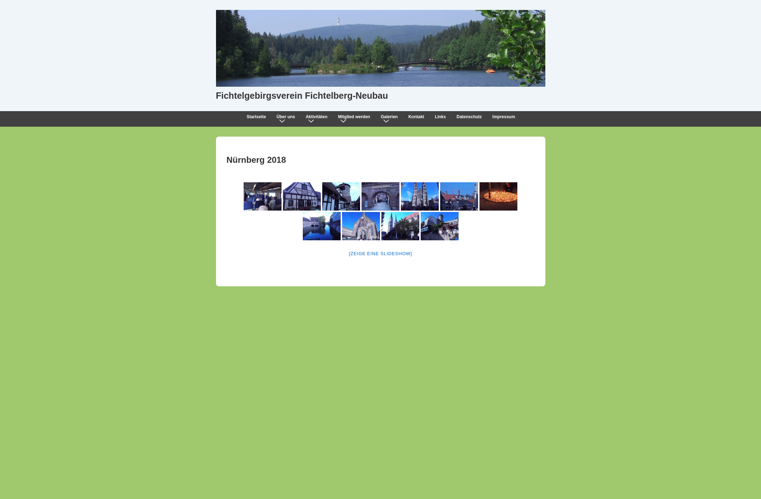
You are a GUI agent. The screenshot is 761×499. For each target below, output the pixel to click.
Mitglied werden (355, 118)
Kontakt (416, 116)
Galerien (391, 118)
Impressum (504, 116)
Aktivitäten (318, 118)
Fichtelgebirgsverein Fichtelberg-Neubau (302, 96)
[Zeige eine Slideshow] (380, 253)
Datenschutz (469, 116)
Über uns (287, 118)
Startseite (256, 116)
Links (440, 116)
